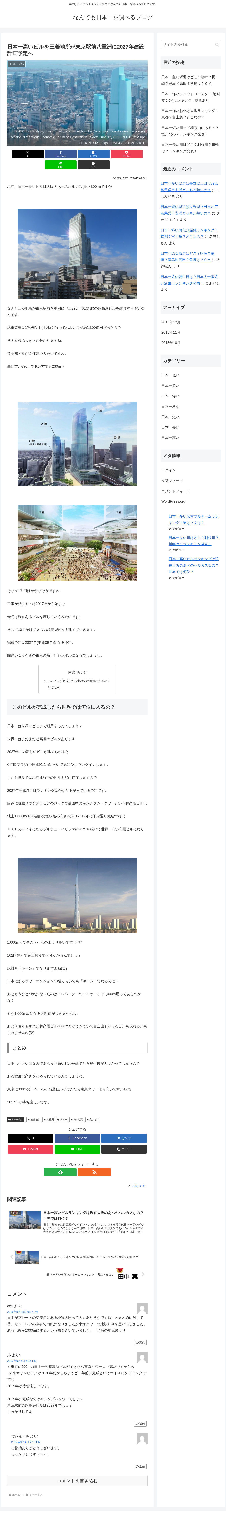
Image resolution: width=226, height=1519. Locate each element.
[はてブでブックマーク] (65, 154)
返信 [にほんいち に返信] (140, 1456)
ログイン (168, 470)
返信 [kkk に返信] (140, 1333)
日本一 (62, 1109)
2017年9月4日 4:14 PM (22, 1351)
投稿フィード (172, 481)
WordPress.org (173, 501)
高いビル (93, 1109)
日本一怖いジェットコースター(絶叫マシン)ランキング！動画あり (190, 97)
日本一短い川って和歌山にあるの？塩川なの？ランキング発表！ (190, 131)
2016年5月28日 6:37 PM (22, 1302)
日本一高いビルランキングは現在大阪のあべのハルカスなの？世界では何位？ (194, 565)
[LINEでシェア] (112, 154)
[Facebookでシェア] (42, 154)
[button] (136, 154)
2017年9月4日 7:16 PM (26, 1432)
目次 (71, 661)
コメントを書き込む (77, 1471)
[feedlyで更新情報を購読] (73, 1162)
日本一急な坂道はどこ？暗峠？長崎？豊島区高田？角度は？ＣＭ (188, 80)
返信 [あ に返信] (140, 1414)
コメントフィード (175, 491)
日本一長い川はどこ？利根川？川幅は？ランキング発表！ (190, 148)
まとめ (54, 676)
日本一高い (15, 1109)
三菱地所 (34, 1109)
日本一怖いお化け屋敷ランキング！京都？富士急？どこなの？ (190, 114)
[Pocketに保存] (89, 154)
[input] (191, 44)
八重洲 (49, 1109)
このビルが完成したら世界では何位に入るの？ (78, 670)
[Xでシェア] (18, 154)
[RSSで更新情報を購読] (82, 1162)
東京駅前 (77, 1109)
